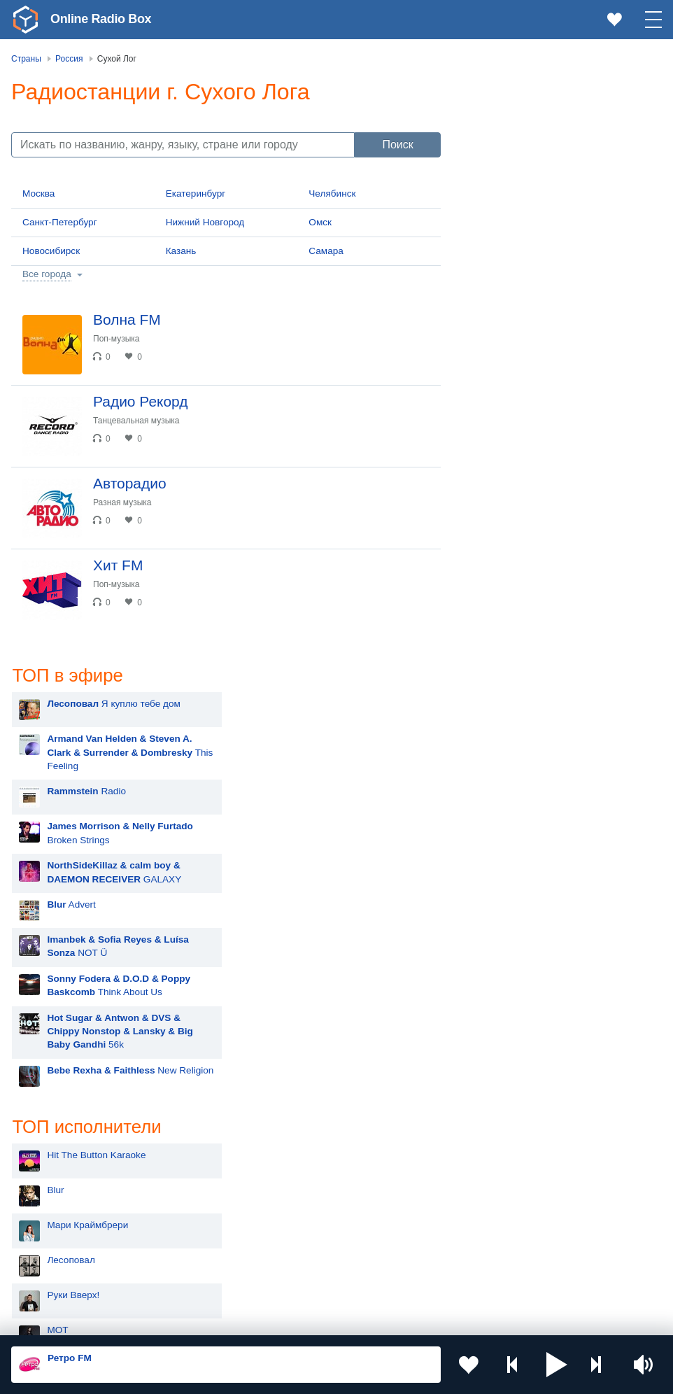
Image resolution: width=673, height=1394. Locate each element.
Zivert (499, 848)
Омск (320, 222)
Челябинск (332, 193)
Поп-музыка (116, 339)
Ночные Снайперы (528, 1023)
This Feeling (570, 166)
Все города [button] (46, 274)
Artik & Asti (510, 813)
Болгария (218, 1209)
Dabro (500, 1058)
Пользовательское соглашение (185, 1318)
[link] (25, 20)
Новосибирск (51, 251)
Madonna (507, 918)
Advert (511, 318)
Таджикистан (388, 1186)
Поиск (397, 144)
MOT (497, 743)
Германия (57, 1280)
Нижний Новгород (205, 222)
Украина (216, 1163)
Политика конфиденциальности (321, 1318)
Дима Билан (514, 883)
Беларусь (56, 1257)
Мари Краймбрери (527, 638)
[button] (557, 1364)
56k (559, 444)
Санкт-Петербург (59, 222)
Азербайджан (389, 1257)
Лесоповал (510, 673)
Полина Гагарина (524, 988)
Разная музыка (122, 502)
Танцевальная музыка (136, 420)
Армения (55, 1209)
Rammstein (511, 778)
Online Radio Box (100, 19)
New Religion (570, 484)
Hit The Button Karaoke (536, 568)
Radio (526, 204)
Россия (51, 1163)
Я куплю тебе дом (554, 117)
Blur (495, 603)
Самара (326, 251)
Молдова (379, 1163)
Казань (181, 251)
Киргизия (218, 1186)
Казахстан (58, 1186)
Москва (38, 193)
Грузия (212, 1257)
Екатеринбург (196, 193)
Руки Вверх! (513, 708)
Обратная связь (427, 1318)
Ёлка (498, 953)
